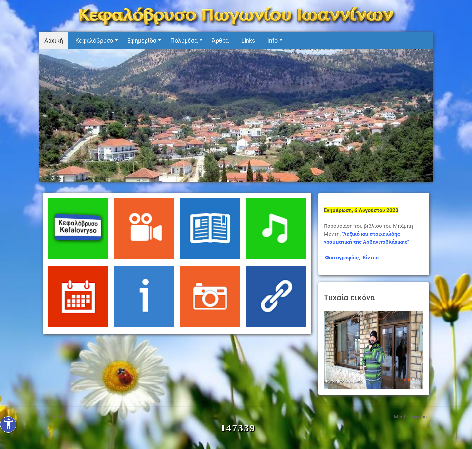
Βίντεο (371, 257)
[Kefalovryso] (236, 15)
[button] (95, 40)
